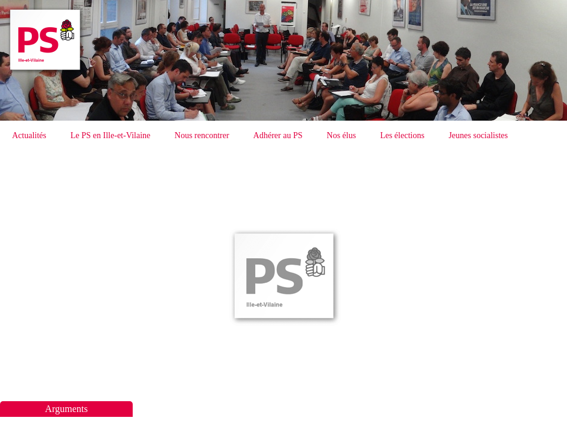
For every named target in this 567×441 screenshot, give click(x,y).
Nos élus (341, 135)
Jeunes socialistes (478, 135)
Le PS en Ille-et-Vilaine (111, 135)
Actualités (29, 135)
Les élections (402, 135)
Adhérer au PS (278, 135)
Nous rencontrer (201, 135)
